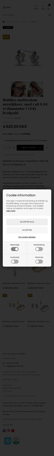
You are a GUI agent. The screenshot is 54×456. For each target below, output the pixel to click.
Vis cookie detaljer (27, 237)
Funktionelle (14, 260)
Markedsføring (39, 247)
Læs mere (10, 211)
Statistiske (39, 260)
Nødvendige (14, 247)
